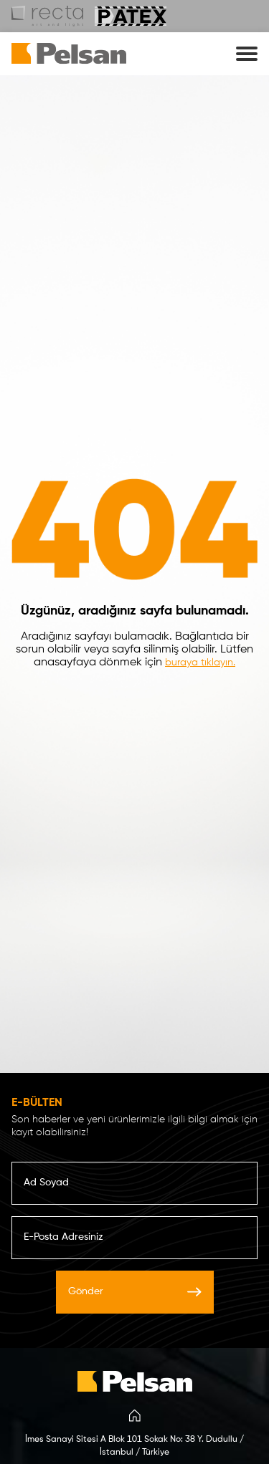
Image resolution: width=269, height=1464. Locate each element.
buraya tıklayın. (200, 663)
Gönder (135, 1291)
